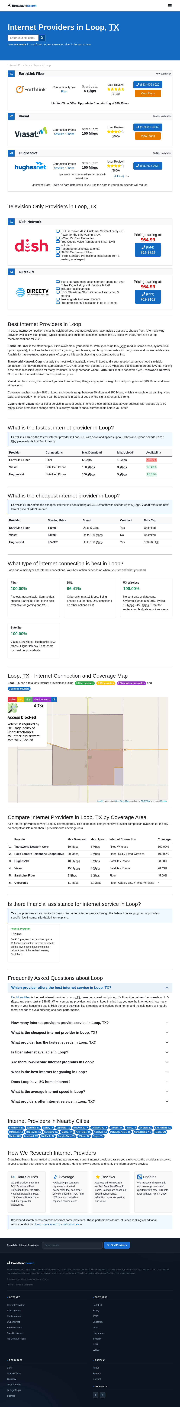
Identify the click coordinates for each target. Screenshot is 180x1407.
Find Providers (117, 1245)
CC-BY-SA (145, 801)
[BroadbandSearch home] (22, 5)
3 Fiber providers (84, 683)
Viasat (13, 467)
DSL (20, 699)
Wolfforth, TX (47, 1136)
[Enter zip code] (72, 1245)
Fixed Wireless (42, 699)
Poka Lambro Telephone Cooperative (39, 853)
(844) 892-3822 (147, 249)
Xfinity (96, 1310)
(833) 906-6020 (147, 84)
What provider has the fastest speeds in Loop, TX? (53, 1042)
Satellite (59, 133)
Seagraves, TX (16, 1128)
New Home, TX (83, 1132)
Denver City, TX (99, 1128)
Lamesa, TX (117, 1128)
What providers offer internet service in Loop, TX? (53, 1101)
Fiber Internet (14, 1310)
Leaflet (100, 801)
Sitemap (11, 1396)
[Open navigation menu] (170, 5)
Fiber (64, 91)
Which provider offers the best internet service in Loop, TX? (61, 987)
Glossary (11, 1379)
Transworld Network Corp (31, 846)
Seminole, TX (63, 1128)
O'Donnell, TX (16, 1132)
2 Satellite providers (19, 689)
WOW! (96, 1350)
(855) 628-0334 (147, 165)
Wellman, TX (33, 1128)
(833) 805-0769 (147, 127)
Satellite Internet (15, 1333)
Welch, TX (48, 1128)
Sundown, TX (51, 1132)
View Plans (148, 93)
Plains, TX (131, 1128)
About (96, 1367)
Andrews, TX (100, 1132)
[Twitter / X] (102, 1395)
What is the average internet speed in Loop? (48, 1092)
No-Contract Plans (16, 1338)
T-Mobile (97, 1338)
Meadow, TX (146, 1128)
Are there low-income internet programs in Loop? (52, 1062)
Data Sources (14, 1384)
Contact (97, 1379)
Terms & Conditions (24, 1285)
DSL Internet (13, 1322)
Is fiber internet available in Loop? (39, 1052)
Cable (12, 699)
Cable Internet (14, 1316)
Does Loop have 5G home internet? (40, 1082)
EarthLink (97, 1305)
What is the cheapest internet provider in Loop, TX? (54, 1032)
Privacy (10, 1285)
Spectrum (98, 1322)
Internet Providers (16, 1305)
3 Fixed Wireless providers (131, 683)
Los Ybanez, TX (163, 1128)
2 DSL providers (106, 683)
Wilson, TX (84, 1136)
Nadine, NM (15, 1136)
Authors (97, 1373)
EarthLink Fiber (19, 459)
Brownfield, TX (80, 1128)
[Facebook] (95, 1395)
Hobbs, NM (160, 1132)
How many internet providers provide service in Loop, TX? (60, 1023)
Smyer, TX (98, 1136)
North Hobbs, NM (142, 1132)
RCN (95, 1344)
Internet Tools (14, 1373)
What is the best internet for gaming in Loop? (49, 1072)
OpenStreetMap (122, 801)
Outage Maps (14, 1390)
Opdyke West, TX (66, 1136)
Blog (9, 1367)
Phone (70, 133)
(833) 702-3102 (147, 296)
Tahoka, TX (66, 1132)
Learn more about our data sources (57, 1224)
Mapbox (163, 801)
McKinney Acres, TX (120, 1132)
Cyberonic (21, 882)
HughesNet (16, 474)
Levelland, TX (31, 1136)
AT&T (95, 1316)
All (54, 699)
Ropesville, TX (33, 1132)
